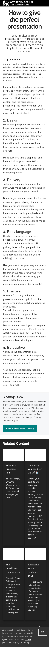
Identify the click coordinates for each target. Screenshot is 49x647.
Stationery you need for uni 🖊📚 (35, 469)
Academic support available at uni (33, 570)
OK (42, 632)
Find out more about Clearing (20, 429)
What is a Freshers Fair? (11, 469)
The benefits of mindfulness (13, 568)
